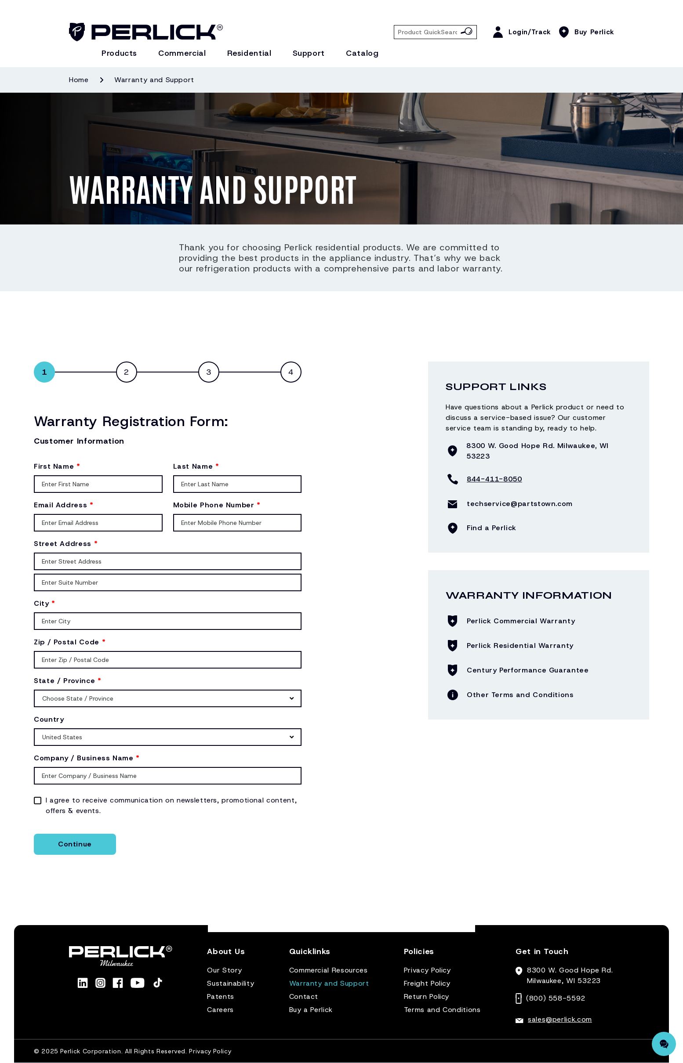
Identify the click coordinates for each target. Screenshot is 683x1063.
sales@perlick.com (560, 1019)
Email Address (64, 505)
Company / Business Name (87, 758)
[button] (226, 955)
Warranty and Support (329, 983)
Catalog (362, 53)
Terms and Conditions (442, 1009)
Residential (249, 53)
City (44, 603)
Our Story (224, 970)
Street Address (66, 543)
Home (79, 79)
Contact (303, 996)
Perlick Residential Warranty (520, 645)
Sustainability (230, 983)
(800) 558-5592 (555, 998)
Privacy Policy (427, 970)
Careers (220, 1009)
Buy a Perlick (311, 1009)
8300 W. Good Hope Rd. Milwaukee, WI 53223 (537, 451)
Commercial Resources (328, 970)
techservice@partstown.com (520, 503)
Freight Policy (427, 983)
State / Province (68, 680)
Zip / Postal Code (69, 642)
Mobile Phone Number (217, 505)
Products (119, 53)
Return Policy (426, 996)
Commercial (182, 53)
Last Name (196, 466)
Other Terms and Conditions (520, 694)
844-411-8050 (494, 479)
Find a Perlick (491, 527)
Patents (220, 996)
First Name (57, 466)
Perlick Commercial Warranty (521, 621)
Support (309, 53)
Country (49, 719)
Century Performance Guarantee (528, 670)
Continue (75, 844)
